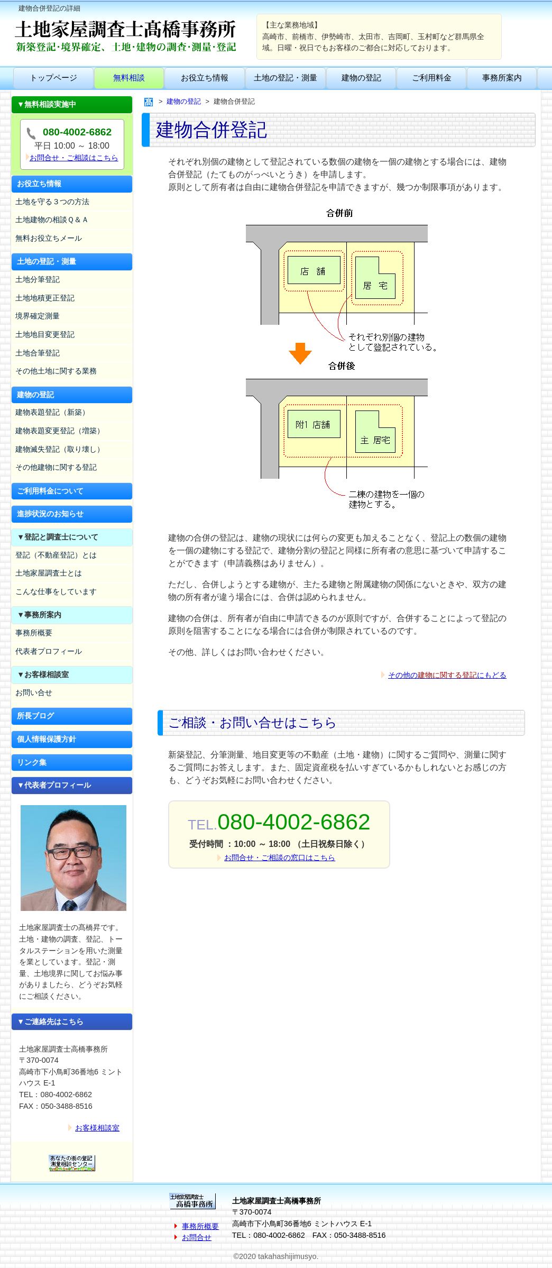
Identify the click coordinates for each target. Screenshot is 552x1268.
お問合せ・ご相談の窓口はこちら (279, 857)
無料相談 (129, 77)
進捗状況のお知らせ (50, 513)
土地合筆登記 (37, 353)
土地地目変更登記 (45, 334)
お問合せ (196, 1237)
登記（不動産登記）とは (56, 555)
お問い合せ (33, 692)
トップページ (53, 77)
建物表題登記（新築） (52, 412)
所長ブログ (35, 715)
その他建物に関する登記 (56, 467)
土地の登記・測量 (285, 77)
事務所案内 (502, 77)
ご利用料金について (50, 491)
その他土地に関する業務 (56, 371)
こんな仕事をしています (56, 591)
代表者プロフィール (48, 651)
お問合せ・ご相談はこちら (74, 157)
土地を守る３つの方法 (52, 201)
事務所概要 (33, 632)
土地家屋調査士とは (48, 573)
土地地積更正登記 (45, 298)
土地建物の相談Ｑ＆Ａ (52, 219)
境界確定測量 (37, 316)
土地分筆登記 (37, 279)
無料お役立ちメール (48, 238)
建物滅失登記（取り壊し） (59, 449)
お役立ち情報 (204, 77)
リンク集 (32, 762)
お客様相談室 (97, 1128)
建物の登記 (361, 77)
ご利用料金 (432, 77)
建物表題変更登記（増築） (59, 430)
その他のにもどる (447, 675)
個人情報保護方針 (46, 739)
